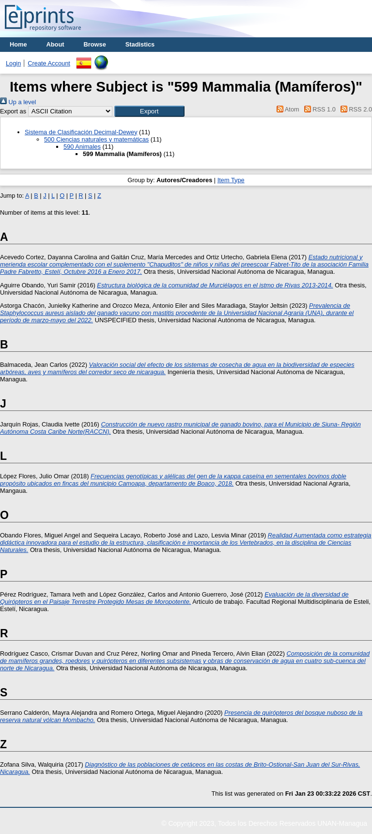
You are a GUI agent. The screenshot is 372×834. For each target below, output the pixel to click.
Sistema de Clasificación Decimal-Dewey (81, 132)
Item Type (231, 180)
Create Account (49, 63)
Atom (286, 109)
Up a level (18, 102)
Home (18, 44)
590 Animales (82, 146)
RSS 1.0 (318, 109)
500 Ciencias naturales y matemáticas (96, 139)
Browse (95, 44)
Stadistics (140, 44)
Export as (13, 111)
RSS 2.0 (354, 109)
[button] (149, 111)
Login (13, 63)
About (55, 44)
